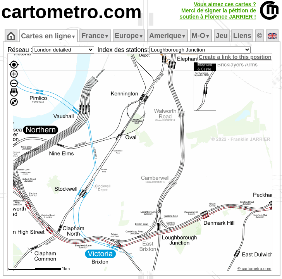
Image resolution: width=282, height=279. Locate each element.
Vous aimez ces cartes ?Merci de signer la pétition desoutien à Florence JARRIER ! (217, 10)
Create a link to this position (235, 57)
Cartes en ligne (48, 36)
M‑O (201, 36)
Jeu (222, 36)
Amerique (167, 36)
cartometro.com (71, 12)
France (95, 36)
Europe (129, 36)
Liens (242, 36)
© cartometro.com (254, 268)
